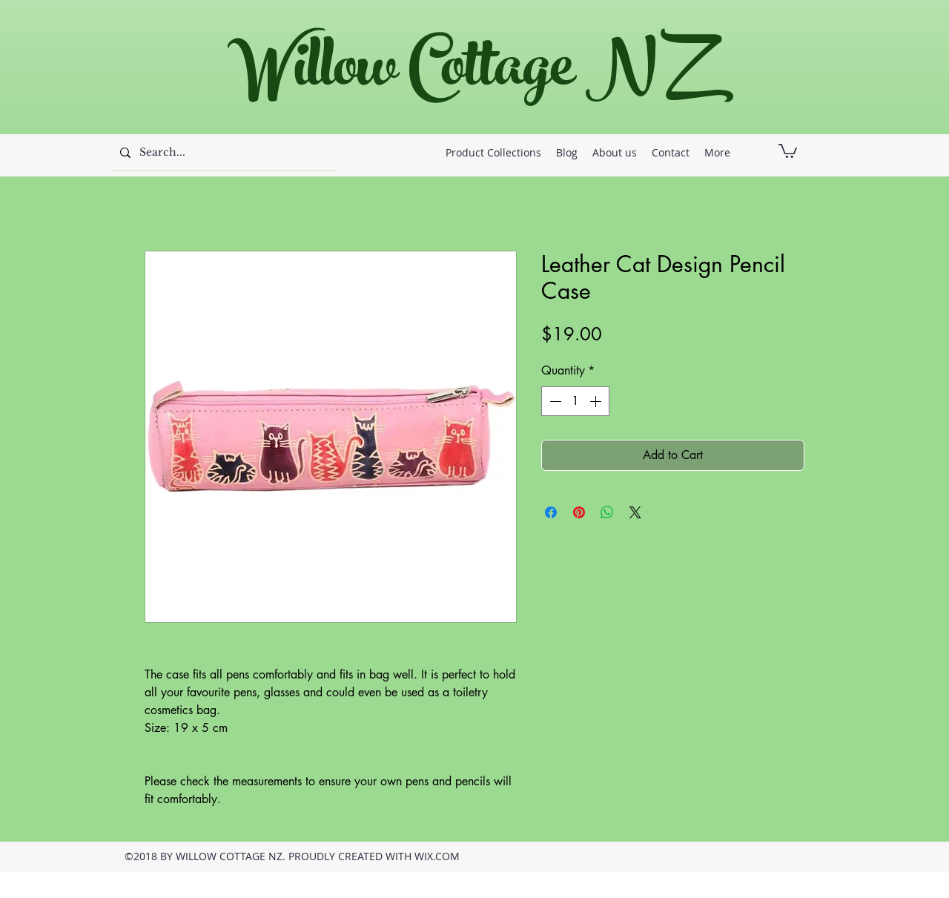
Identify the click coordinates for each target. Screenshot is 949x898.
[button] (787, 150)
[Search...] (222, 153)
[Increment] (596, 401)
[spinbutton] (575, 401)
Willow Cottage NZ (467, 73)
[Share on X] (635, 512)
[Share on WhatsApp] (607, 512)
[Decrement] (553, 401)
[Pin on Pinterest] (579, 512)
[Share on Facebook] (551, 512)
